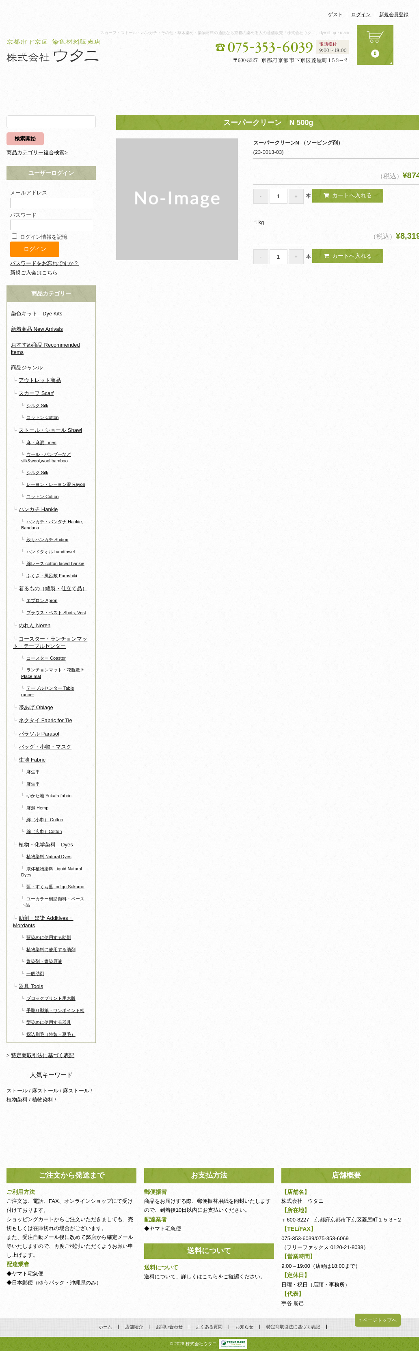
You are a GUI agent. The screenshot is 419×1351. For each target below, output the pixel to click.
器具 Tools (31, 986)
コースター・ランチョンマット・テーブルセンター (50, 642)
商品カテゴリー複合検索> (37, 152)
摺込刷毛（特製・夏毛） (51, 1034)
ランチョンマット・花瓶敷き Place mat (52, 672)
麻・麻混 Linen (41, 442)
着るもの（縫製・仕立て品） (53, 588)
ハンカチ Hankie (38, 509)
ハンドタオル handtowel (50, 551)
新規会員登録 (393, 14)
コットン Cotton (42, 417)
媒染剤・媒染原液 (44, 961)
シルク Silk (37, 405)
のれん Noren (34, 625)
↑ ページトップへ (378, 1320)
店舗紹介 (176, 86)
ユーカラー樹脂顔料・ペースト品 (52, 901)
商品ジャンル (27, 368)
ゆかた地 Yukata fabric (48, 795)
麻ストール (45, 1091)
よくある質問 (311, 86)
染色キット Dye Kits (36, 314)
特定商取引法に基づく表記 (42, 1055)
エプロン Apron (42, 600)
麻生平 (33, 771)
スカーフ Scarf (36, 393)
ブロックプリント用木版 (51, 998)
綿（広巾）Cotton (44, 831)
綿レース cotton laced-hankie (55, 563)
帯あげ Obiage (36, 707)
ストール (17, 1091)
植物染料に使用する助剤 (51, 949)
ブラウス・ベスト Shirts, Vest (56, 612)
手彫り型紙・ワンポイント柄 (55, 1010)
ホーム (40, 86)
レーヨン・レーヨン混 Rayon (55, 484)
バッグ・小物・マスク (45, 747)
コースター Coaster (46, 658)
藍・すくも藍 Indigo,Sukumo (55, 886)
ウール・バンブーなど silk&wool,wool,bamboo (46, 457)
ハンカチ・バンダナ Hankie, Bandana (52, 524)
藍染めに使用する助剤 (48, 937)
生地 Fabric (32, 760)
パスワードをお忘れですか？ (44, 263)
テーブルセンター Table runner (47, 691)
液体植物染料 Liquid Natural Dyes (51, 871)
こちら (210, 1276)
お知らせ (379, 86)
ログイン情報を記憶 (39, 237)
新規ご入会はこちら (34, 273)
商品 (108, 86)
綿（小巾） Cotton (44, 819)
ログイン (361, 14)
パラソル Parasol (39, 734)
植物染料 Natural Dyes (48, 856)
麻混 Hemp (37, 807)
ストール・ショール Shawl (50, 430)
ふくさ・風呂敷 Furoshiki (51, 575)
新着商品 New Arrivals (37, 329)
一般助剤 (35, 973)
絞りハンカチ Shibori (47, 539)
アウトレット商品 (40, 380)
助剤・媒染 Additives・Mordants (43, 921)
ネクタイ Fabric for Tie (45, 720)
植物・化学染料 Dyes (46, 845)
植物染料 (17, 1099)
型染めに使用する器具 (48, 1022)
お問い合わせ (243, 86)
